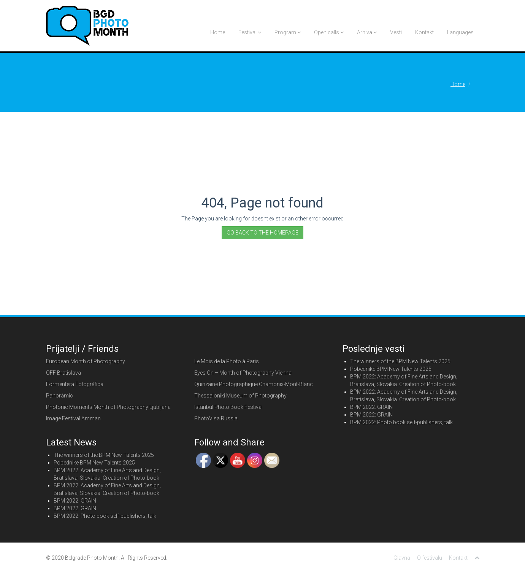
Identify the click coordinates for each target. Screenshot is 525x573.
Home (217, 32)
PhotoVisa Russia (216, 418)
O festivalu (429, 558)
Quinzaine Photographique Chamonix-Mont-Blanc (253, 384)
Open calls (329, 32)
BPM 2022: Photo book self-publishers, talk (401, 422)
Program (287, 32)
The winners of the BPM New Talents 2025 (400, 361)
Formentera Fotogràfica (74, 384)
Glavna (401, 558)
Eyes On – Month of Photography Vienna (243, 373)
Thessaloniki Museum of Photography (240, 396)
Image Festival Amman (73, 418)
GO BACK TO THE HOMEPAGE (262, 233)
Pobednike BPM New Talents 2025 (390, 369)
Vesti (396, 32)
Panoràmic (59, 396)
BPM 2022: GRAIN (371, 407)
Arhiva (367, 32)
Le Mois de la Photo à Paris (226, 361)
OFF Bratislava (63, 373)
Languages (460, 32)
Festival (249, 32)
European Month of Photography (85, 361)
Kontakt (424, 32)
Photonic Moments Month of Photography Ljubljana (108, 407)
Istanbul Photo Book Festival (228, 407)
